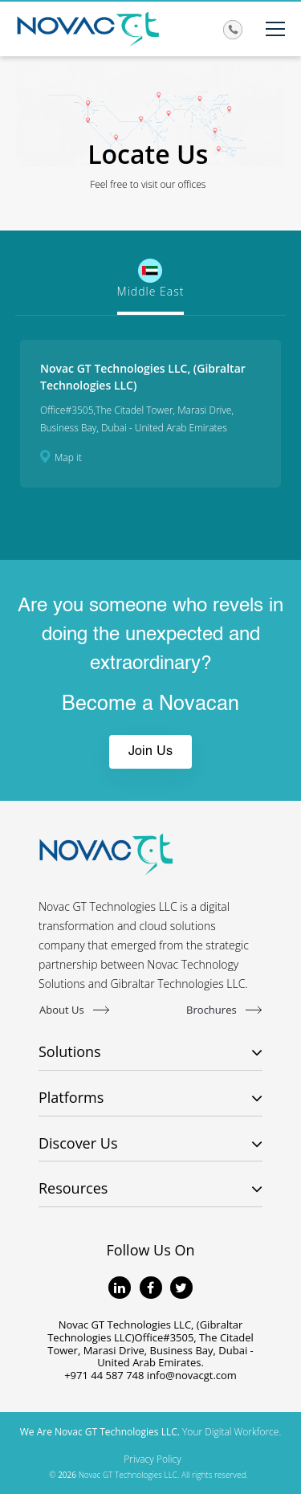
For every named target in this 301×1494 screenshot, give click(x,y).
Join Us (150, 751)
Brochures (224, 1009)
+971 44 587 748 (104, 1375)
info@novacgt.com (192, 1375)
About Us (74, 1009)
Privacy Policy (152, 1459)
